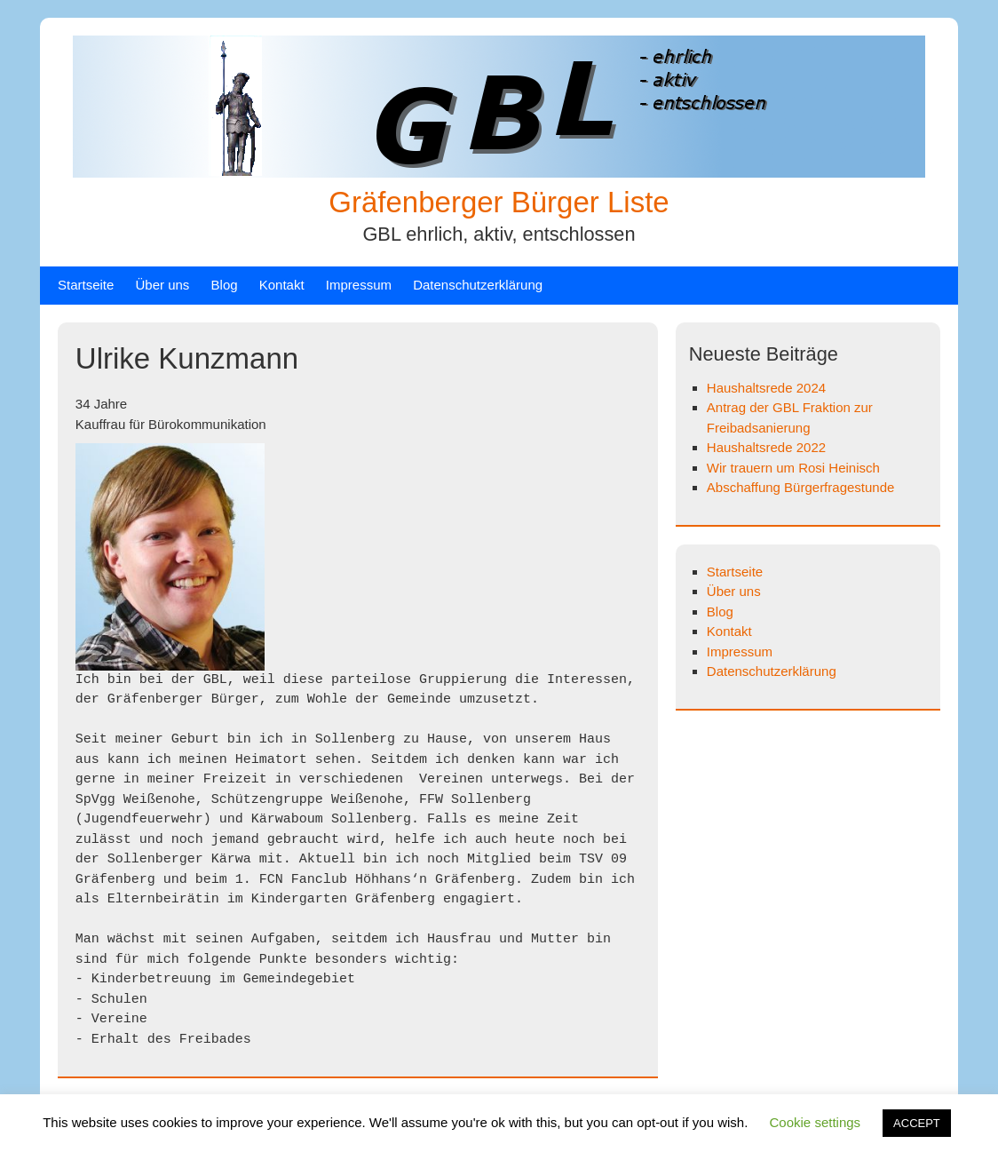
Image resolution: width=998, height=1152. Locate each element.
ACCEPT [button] (916, 1123)
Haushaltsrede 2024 (766, 387)
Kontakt (282, 284)
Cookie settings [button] (815, 1122)
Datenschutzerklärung (478, 284)
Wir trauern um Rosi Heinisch (793, 467)
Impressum (359, 284)
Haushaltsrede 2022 (766, 447)
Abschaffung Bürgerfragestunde (801, 487)
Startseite (86, 284)
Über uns (163, 284)
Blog (224, 284)
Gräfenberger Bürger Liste (499, 202)
